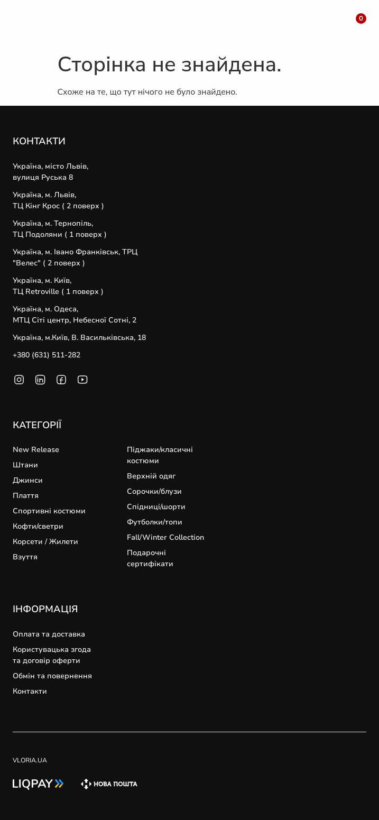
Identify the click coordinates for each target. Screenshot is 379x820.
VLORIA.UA (30, 760)
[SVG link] (17, 25)
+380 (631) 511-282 (46, 355)
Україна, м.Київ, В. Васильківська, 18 (79, 338)
